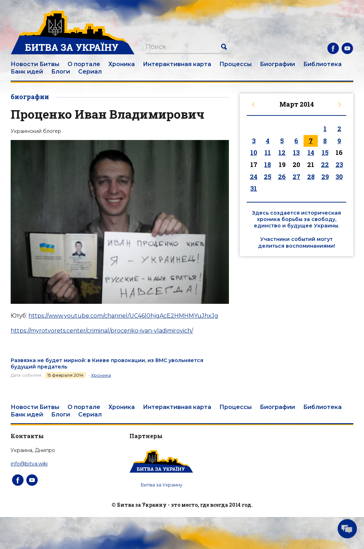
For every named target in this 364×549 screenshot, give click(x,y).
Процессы (235, 64)
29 (325, 176)
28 (311, 176)
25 (267, 176)
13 (296, 152)
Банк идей (27, 71)
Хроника (121, 64)
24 (253, 176)
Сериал (90, 71)
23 (339, 164)
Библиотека (322, 64)
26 (282, 176)
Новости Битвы (35, 64)
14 (310, 152)
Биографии (277, 64)
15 (325, 152)
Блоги (60, 71)
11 (267, 152)
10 (253, 152)
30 (339, 176)
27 (296, 176)
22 (325, 164)
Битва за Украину (161, 485)
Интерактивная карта (177, 64)
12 (281, 152)
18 (267, 164)
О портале (84, 64)
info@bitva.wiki (29, 464)
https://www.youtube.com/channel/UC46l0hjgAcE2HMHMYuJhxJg (123, 315)
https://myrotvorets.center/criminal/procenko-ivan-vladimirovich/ (102, 330)
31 (253, 188)
